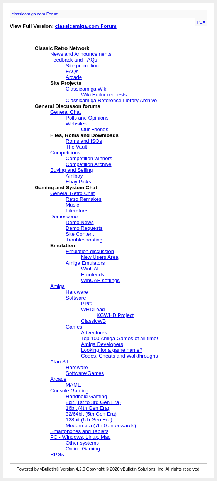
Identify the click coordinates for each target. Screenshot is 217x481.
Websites (76, 124)
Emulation (62, 245)
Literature (76, 211)
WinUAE (90, 269)
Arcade (74, 77)
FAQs (72, 71)
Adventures (94, 333)
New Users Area (99, 257)
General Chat (65, 112)
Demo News (80, 222)
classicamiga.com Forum (35, 14)
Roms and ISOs (84, 141)
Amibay (74, 176)
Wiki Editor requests (104, 95)
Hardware (77, 292)
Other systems (82, 443)
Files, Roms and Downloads (84, 135)
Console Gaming (69, 391)
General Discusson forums (67, 106)
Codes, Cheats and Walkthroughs (119, 356)
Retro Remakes (84, 199)
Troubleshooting (84, 240)
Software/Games (85, 373)
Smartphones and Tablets (79, 431)
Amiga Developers (102, 344)
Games (74, 327)
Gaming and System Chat (66, 187)
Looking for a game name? (111, 350)
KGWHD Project (115, 315)
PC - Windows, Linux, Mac (80, 437)
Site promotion (82, 65)
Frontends (92, 274)
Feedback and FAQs (73, 60)
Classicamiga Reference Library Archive (111, 100)
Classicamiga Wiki (86, 89)
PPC (86, 303)
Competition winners (89, 158)
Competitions (65, 153)
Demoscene (64, 216)
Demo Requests (84, 228)
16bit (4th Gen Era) (87, 408)
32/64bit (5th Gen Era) (91, 414)
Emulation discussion (90, 251)
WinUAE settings (100, 280)
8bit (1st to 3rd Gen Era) (93, 402)
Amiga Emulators (85, 263)
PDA (201, 22)
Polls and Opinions (87, 118)
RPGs (57, 454)
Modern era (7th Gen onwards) (101, 425)
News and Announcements (81, 54)
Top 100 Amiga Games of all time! (119, 338)
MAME (73, 385)
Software (76, 298)
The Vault (76, 147)
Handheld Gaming (86, 396)
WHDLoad (93, 309)
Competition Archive (89, 164)
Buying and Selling (71, 170)
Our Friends (94, 129)
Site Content (80, 234)
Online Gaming (83, 449)
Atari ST (59, 362)
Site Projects (65, 83)
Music (72, 205)
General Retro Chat (72, 193)
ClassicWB (93, 321)
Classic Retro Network (62, 48)
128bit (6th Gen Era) (89, 420)
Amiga (57, 286)
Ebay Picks (78, 182)
